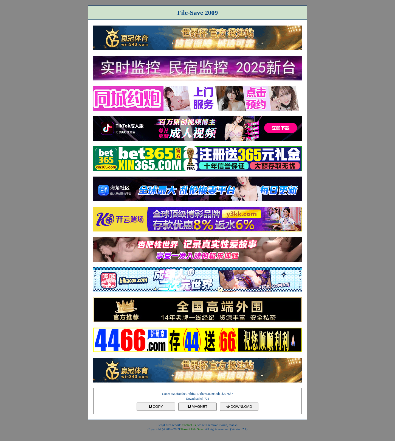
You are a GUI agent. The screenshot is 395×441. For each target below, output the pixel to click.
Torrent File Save (192, 429)
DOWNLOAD (239, 406)
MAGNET (197, 406)
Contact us (189, 425)
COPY (156, 406)
